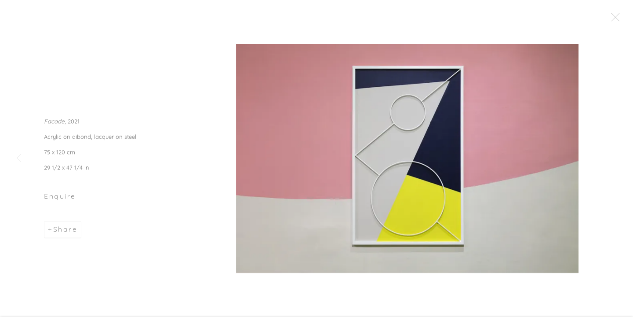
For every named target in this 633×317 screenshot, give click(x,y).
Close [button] (615, 19)
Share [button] (65, 231)
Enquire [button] (60, 198)
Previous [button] (19, 158)
